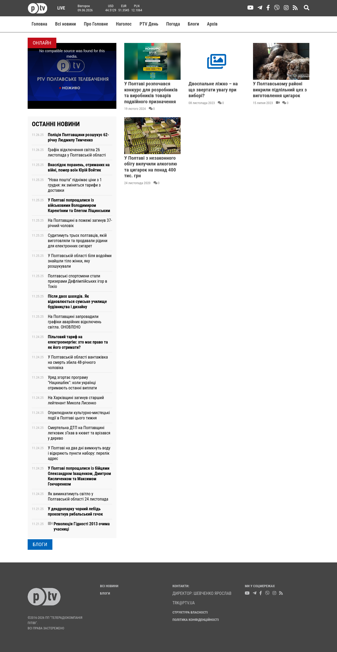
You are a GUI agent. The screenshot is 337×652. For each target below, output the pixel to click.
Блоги (193, 24)
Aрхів (212, 24)
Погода (173, 24)
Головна (39, 24)
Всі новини (65, 24)
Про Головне (96, 24)
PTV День (149, 24)
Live (59, 8)
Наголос (124, 24)
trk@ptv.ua (183, 602)
